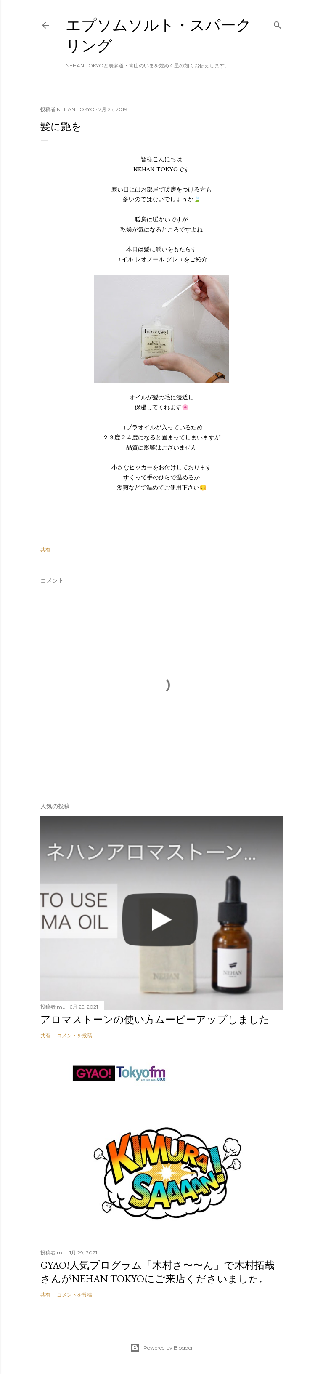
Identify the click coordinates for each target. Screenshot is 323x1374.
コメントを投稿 (74, 1035)
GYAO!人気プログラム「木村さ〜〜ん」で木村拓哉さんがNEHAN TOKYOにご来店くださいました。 (157, 1272)
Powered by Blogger (161, 1348)
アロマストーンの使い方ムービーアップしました (155, 1019)
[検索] (278, 23)
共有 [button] (45, 549)
